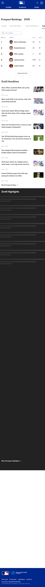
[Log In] (41, 3)
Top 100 (3, 26)
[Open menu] (3, 3)
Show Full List (22, 78)
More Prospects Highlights (12, 566)
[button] (37, 3)
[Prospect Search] (11, 33)
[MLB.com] (5, 580)
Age (43, 38)
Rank (2, 38)
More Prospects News (9, 307)
